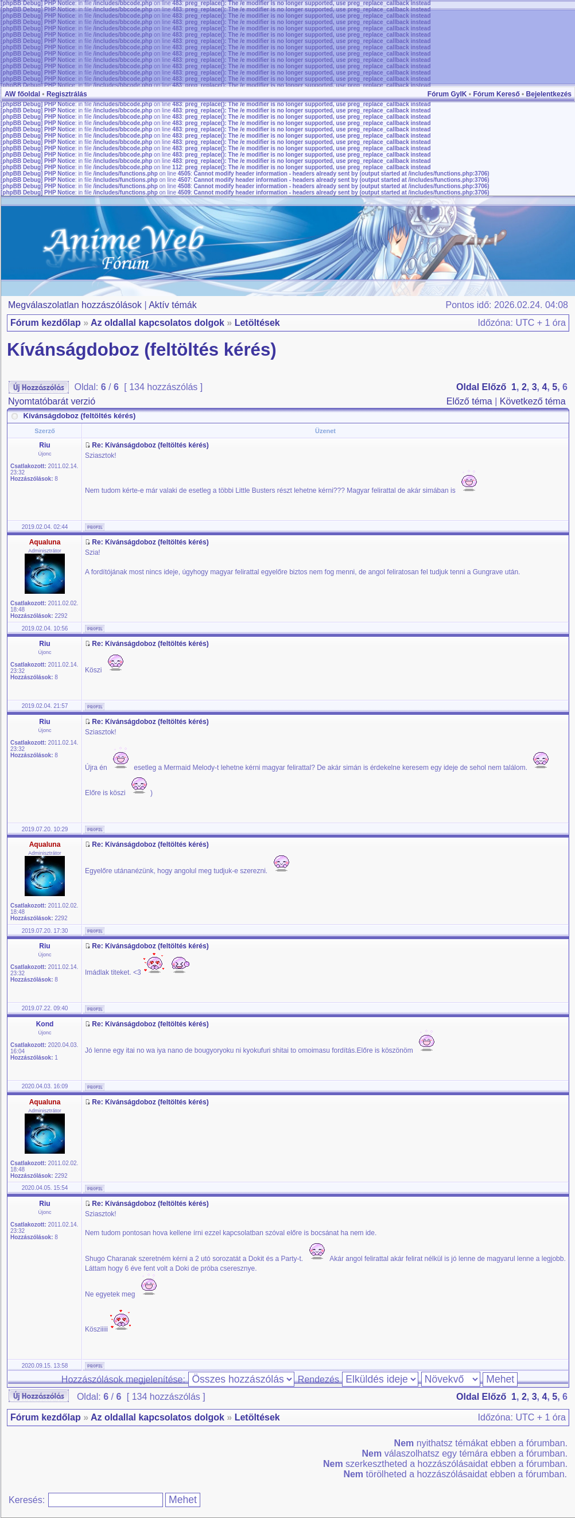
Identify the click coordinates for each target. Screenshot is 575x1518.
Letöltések (257, 323)
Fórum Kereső (496, 94)
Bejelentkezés (549, 94)
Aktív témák (173, 305)
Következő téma (533, 401)
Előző (494, 387)
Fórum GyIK (447, 94)
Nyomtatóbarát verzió (51, 401)
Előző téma (469, 401)
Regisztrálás (66, 94)
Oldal (467, 387)
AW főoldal (22, 94)
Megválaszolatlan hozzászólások (75, 305)
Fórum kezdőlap (45, 323)
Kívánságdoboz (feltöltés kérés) (142, 350)
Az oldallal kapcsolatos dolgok (157, 323)
